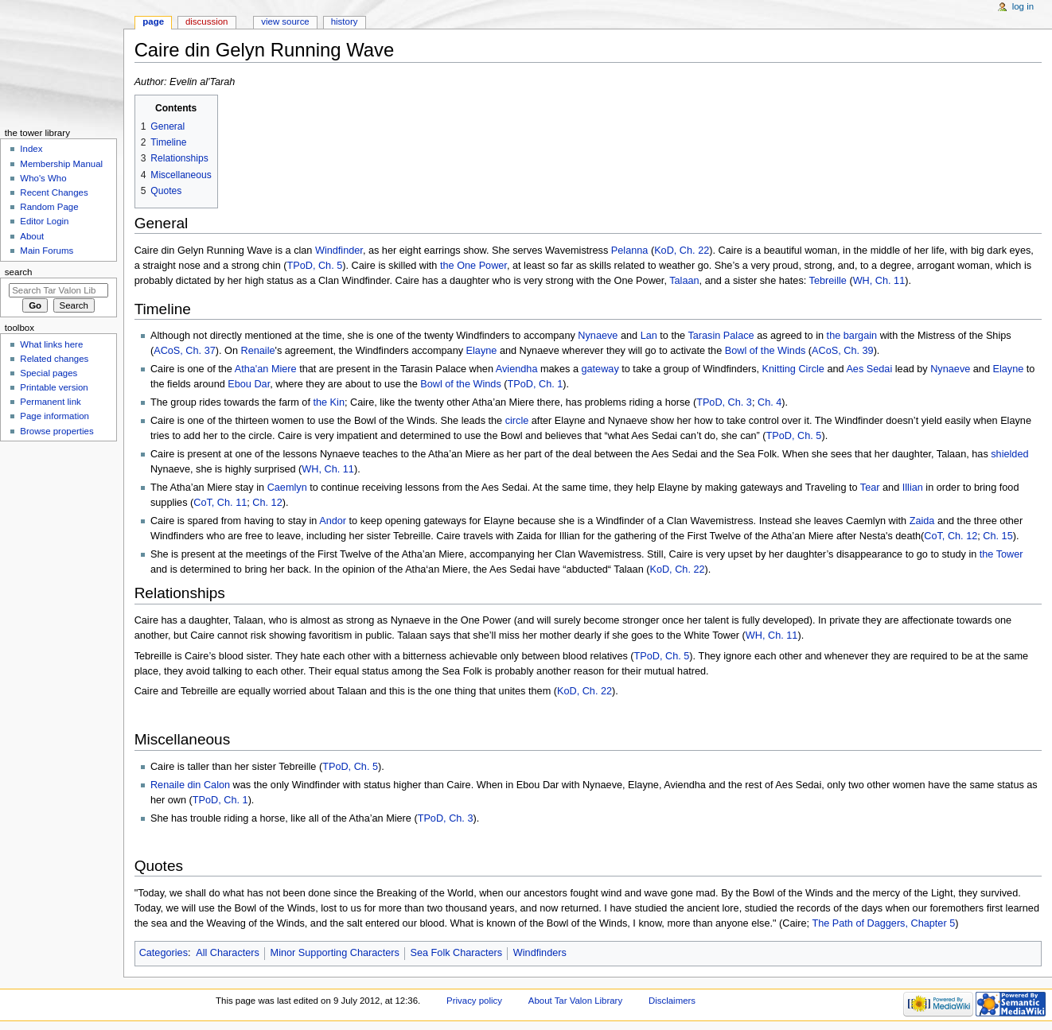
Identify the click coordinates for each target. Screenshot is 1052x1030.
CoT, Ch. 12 (950, 536)
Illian (912, 487)
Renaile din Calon (190, 785)
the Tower (1001, 554)
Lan (649, 335)
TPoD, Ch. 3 (724, 402)
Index (31, 149)
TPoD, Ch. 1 (535, 384)
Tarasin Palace (721, 335)
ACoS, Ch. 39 (843, 350)
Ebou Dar (249, 384)
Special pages (48, 373)
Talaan (684, 280)
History (344, 21)
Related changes (54, 358)
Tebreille (828, 280)
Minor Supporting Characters (335, 952)
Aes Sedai (869, 369)
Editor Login (44, 221)
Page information (54, 416)
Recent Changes (54, 192)
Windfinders (540, 952)
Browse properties (56, 431)
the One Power (473, 265)
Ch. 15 (997, 536)
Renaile (257, 350)
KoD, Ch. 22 (681, 250)
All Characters (227, 952)
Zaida (922, 521)
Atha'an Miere (266, 369)
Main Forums (46, 250)
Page (153, 21)
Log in (1023, 6)
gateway (599, 369)
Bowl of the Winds (765, 350)
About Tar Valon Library (575, 1000)
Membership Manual (61, 164)
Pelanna (630, 250)
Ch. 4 (769, 402)
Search (19, 272)
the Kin (329, 402)
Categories (163, 952)
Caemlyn (287, 487)
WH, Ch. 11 (879, 280)
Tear (870, 487)
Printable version (54, 387)
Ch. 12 (267, 502)
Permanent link (50, 401)
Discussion (206, 21)
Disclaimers (672, 1000)
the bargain (852, 335)
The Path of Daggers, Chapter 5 (883, 923)
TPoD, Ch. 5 (314, 265)
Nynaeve (598, 335)
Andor (332, 521)
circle (517, 420)
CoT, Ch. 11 (220, 502)
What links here (51, 344)
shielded (1009, 454)
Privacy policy (474, 1000)
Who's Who (43, 178)
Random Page (49, 207)
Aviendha (517, 369)
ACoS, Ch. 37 (185, 350)
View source (285, 21)
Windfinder (339, 250)
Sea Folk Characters (456, 952)
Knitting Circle (793, 369)
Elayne (481, 350)
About (32, 236)
